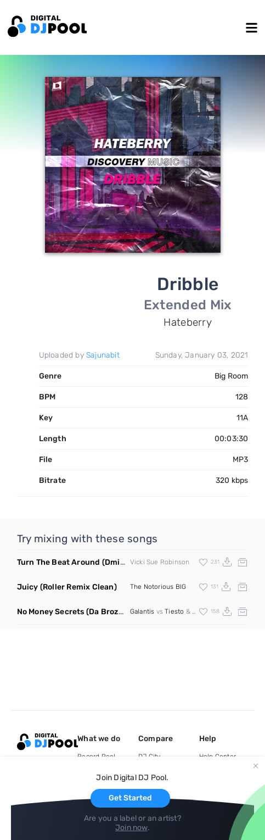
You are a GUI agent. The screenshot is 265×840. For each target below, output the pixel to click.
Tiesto (174, 611)
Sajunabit (103, 355)
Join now (131, 827)
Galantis (142, 611)
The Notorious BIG (158, 587)
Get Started (130, 798)
